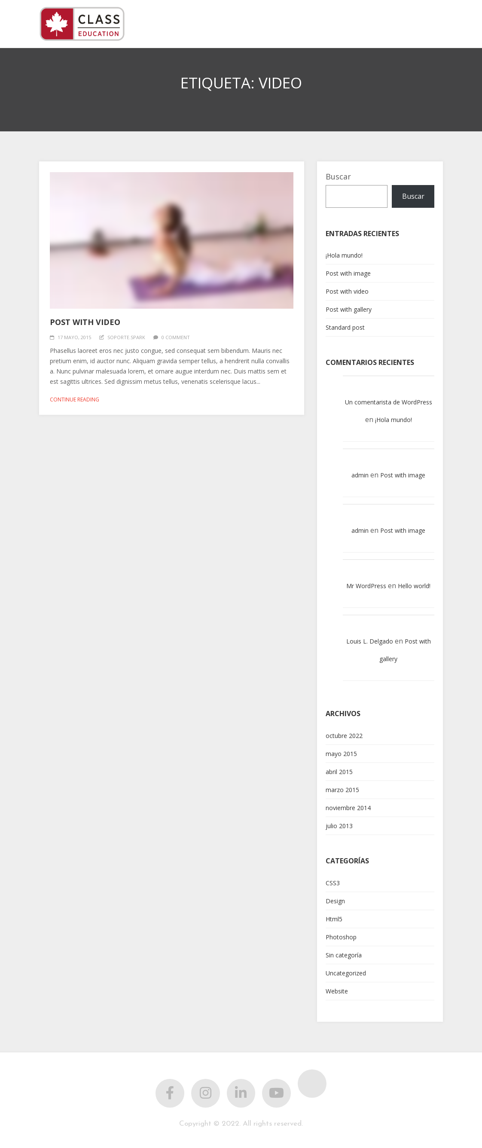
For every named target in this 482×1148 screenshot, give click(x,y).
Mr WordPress (366, 586)
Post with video (85, 322)
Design (335, 901)
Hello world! (414, 586)
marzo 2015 (342, 790)
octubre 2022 (344, 736)
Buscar (338, 176)
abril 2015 (339, 772)
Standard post (345, 327)
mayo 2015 (341, 754)
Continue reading (74, 399)
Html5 (334, 919)
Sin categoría (344, 955)
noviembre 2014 (348, 808)
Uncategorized (346, 973)
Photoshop (341, 937)
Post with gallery (349, 309)
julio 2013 (339, 826)
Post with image (348, 273)
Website (337, 991)
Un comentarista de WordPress (388, 402)
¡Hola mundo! (344, 255)
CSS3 (333, 883)
